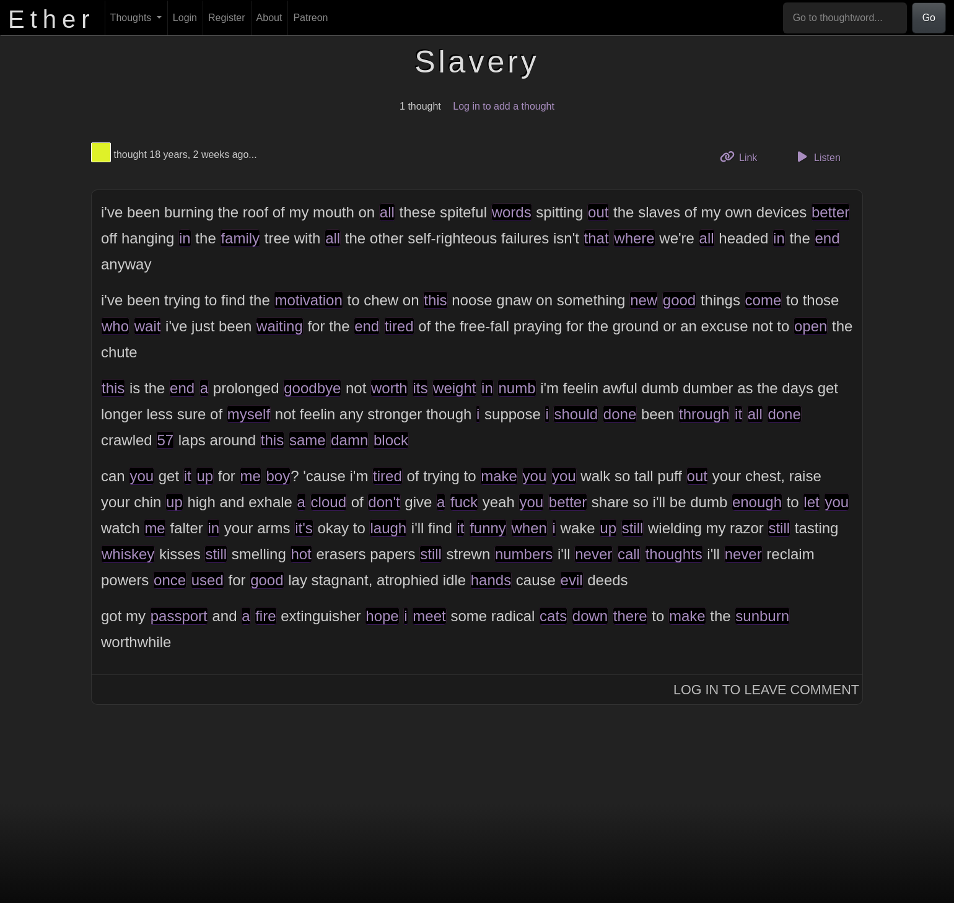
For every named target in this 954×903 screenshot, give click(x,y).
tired (399, 326)
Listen (817, 156)
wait (147, 326)
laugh (388, 528)
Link (743, 156)
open (810, 326)
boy (278, 476)
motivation (308, 300)
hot (301, 554)
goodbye (312, 388)
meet (429, 616)
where (634, 238)
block (391, 440)
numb (516, 388)
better (830, 212)
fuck (464, 502)
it (738, 414)
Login (185, 17)
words (512, 212)
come (763, 300)
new (643, 300)
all (387, 212)
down (590, 616)
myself (248, 414)
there (630, 616)
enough (757, 502)
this (435, 300)
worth (389, 388)
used (207, 580)
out (598, 212)
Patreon (310, 17)
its (420, 388)
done (619, 414)
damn (349, 440)
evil (572, 580)
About (269, 17)
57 (165, 440)
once (170, 580)
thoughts (673, 554)
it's (304, 528)
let (811, 502)
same (307, 440)
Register (226, 17)
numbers (524, 554)
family (240, 238)
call (629, 554)
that (596, 238)
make (499, 476)
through (704, 414)
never (593, 554)
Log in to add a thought (503, 106)
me (250, 476)
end (827, 238)
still (633, 528)
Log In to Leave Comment (766, 689)
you (141, 476)
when (529, 528)
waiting (279, 326)
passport (179, 616)
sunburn (762, 616)
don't (384, 502)
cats (553, 616)
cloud (328, 502)
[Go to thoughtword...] (845, 17)
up (204, 476)
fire (265, 616)
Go (928, 17)
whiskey (128, 554)
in (185, 238)
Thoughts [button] (132, 17)
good (679, 300)
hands (491, 580)
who (115, 326)
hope (381, 616)
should (576, 414)
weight (454, 388)
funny (488, 528)
